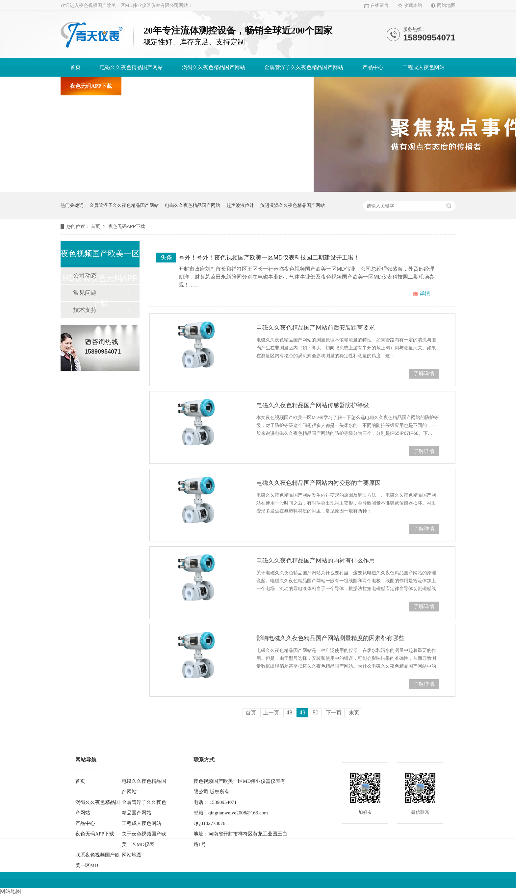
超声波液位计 (240, 205)
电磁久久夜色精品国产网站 (131, 67)
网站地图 (446, 5)
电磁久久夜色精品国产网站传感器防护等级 (312, 405)
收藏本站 (413, 5)
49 (302, 712)
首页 (75, 67)
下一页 (334, 712)
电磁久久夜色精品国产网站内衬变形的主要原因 (318, 483)
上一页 (271, 712)
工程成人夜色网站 (423, 67)
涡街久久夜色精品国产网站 (213, 67)
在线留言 (379, 5)
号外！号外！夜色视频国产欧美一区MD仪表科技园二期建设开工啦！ (269, 257)
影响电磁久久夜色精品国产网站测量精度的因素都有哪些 (330, 638)
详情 (425, 293)
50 (316, 712)
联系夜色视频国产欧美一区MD (268, 86)
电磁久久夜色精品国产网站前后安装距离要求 (315, 327)
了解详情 (423, 373)
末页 (354, 712)
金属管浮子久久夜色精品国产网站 (303, 67)
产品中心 (372, 67)
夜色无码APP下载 (91, 86)
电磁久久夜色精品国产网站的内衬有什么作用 (315, 560)
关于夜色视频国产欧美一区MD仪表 (172, 86)
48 (289, 712)
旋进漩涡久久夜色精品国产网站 (292, 205)
